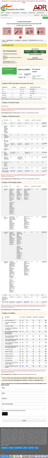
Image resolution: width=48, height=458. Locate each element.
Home (2, 12)
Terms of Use (31, 447)
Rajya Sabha (24, 12)
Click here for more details (35, 54)
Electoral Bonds (40, 12)
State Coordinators (18, 447)
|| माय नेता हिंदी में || (4, 15)
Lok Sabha (8, 12)
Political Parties (32, 12)
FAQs (37, 447)
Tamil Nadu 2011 (9, 40)
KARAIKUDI (24, 40)
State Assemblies (15, 12)
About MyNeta (44, 15)
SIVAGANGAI (17, 40)
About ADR (36, 15)
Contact (25, 447)
